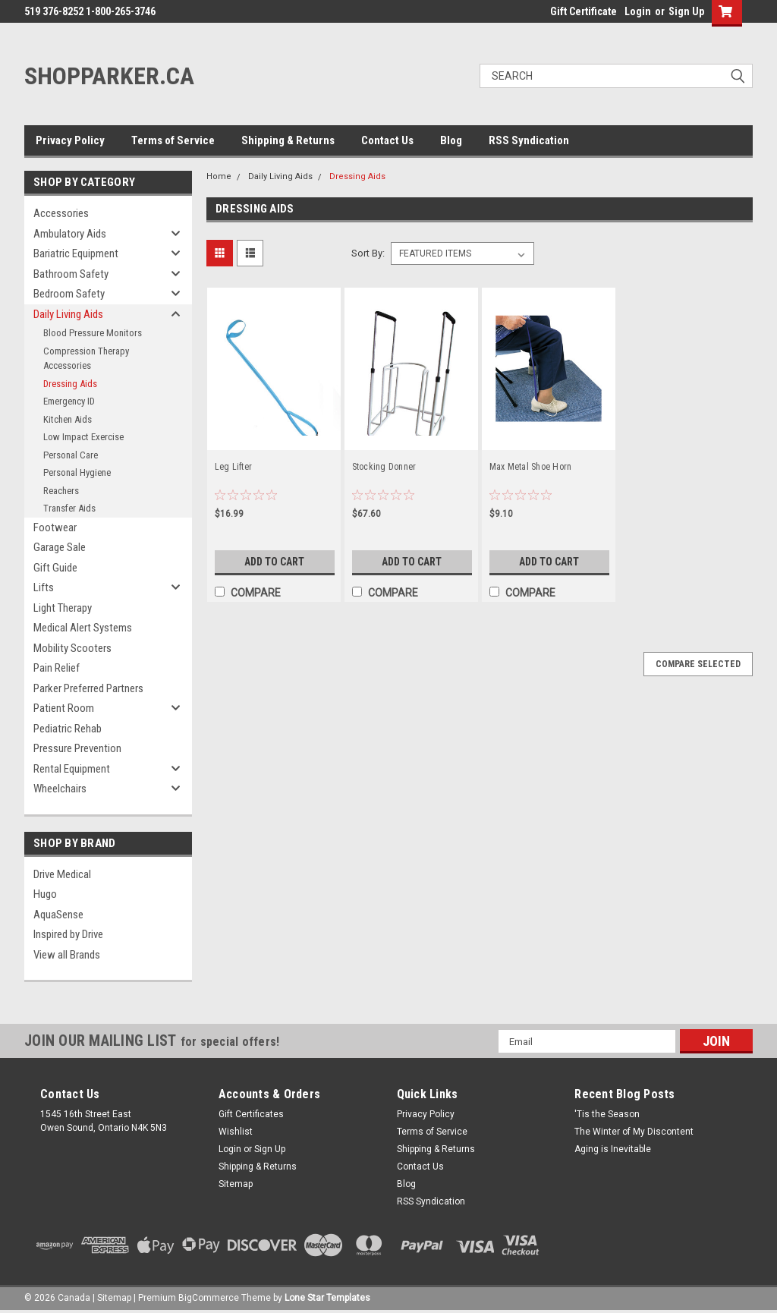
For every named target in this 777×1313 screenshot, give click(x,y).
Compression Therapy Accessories (86, 358)
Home (218, 176)
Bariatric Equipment (75, 253)
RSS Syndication (529, 140)
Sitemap (236, 1184)
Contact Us (387, 140)
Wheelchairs (60, 788)
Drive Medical (62, 874)
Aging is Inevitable (612, 1149)
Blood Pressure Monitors (92, 332)
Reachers (61, 490)
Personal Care (70, 455)
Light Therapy (62, 608)
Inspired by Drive (68, 934)
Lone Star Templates (327, 1298)
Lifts (43, 587)
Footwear (55, 527)
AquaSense (58, 914)
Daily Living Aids (68, 314)
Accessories (61, 213)
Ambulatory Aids (69, 234)
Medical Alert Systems (82, 627)
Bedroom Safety (69, 294)
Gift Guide (55, 568)
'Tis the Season (607, 1114)
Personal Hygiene (77, 472)
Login (637, 11)
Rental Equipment (71, 769)
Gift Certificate (583, 11)
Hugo (45, 894)
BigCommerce (208, 1298)
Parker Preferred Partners (88, 688)
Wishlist (236, 1131)
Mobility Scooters (72, 648)
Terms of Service (173, 140)
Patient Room (63, 708)
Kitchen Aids (67, 419)
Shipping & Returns (288, 140)
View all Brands (66, 955)
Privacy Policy (70, 140)
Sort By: (368, 253)
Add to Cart (274, 562)
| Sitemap (112, 1298)
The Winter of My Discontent (634, 1131)
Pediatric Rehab (67, 728)
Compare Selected (698, 664)
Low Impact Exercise (83, 436)
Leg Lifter (234, 466)
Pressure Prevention (77, 748)
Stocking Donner (384, 466)
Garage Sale (59, 547)
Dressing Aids (70, 383)
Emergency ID (69, 401)
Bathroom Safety (71, 274)
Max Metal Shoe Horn (530, 466)
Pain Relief (56, 668)
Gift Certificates (251, 1114)
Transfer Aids (69, 508)
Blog (451, 140)
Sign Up (686, 11)
